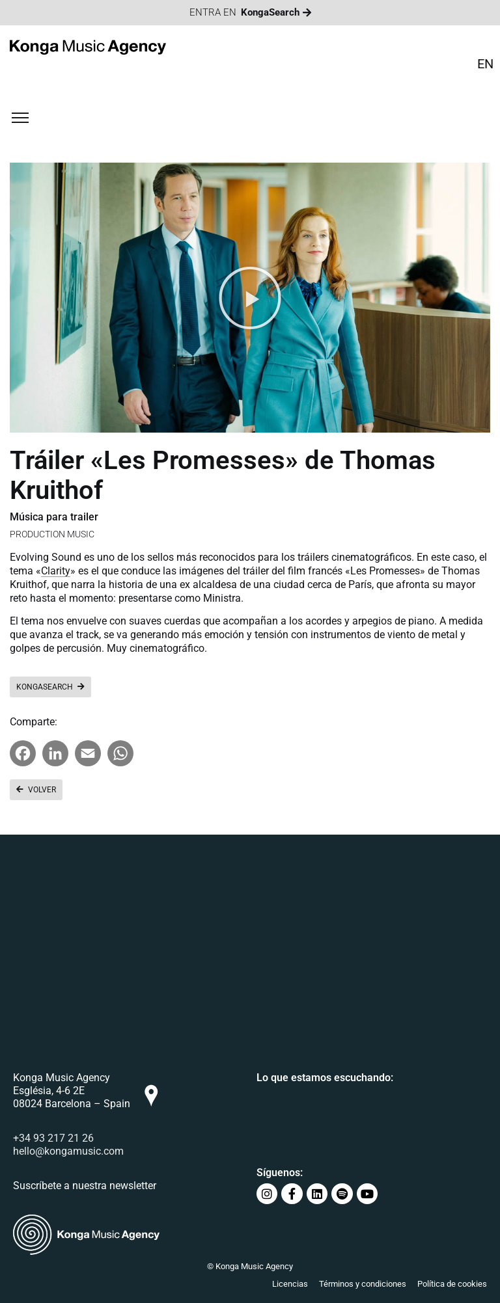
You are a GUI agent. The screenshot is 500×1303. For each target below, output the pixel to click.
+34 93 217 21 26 (53, 1138)
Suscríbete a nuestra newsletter (84, 1185)
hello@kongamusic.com (68, 1151)
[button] (250, 297)
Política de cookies (452, 1284)
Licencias (290, 1284)
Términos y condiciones (362, 1284)
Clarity (55, 571)
